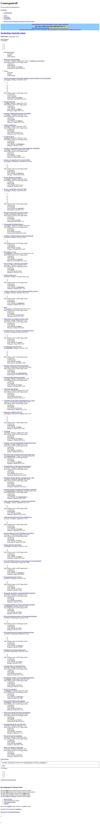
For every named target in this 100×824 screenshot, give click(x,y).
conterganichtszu (22, 373)
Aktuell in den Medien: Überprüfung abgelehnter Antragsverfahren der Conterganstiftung (27, 78)
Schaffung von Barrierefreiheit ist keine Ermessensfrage (18, 236)
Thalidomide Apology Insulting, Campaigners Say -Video (19, 478)
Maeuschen (21, 287)
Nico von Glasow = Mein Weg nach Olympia (16, 263)
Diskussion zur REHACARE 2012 (13, 412)
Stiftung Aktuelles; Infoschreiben (12, 545)
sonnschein (12, 36)
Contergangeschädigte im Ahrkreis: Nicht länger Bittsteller (19, 604)
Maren (8, 103)
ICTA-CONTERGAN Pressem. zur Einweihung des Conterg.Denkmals (22, 561)
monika (20, 97)
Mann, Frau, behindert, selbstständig (13, 747)
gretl (19, 361)
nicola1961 (20, 208)
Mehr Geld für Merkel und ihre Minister (14, 701)
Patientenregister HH (9, 101)
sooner (8, 126)
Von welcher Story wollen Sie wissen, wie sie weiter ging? (19, 454)
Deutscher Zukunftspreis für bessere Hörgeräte (16, 365)
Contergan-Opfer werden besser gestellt (14, 377)
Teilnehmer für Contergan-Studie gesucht (15, 650)
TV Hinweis (7, 431)
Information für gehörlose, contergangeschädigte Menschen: (20, 593)
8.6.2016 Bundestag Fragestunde (12, 177)
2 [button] (4, 45)
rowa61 (8, 115)
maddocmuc (9, 253)
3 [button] (4, 46)
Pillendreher (21, 144)
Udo (19, 155)
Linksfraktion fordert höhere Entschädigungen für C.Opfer (19, 400)
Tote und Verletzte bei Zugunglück (13, 736)
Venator (8, 79)
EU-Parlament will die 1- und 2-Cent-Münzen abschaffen (19, 677)
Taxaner (8, 179)
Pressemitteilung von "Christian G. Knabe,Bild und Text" (19, 330)
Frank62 (20, 67)
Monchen (20, 645)
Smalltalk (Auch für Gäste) (37, 61)
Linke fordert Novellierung (11, 389)
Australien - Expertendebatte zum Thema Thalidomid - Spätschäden (22, 148)
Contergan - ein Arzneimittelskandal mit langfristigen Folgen (20, 443)
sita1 (19, 513)
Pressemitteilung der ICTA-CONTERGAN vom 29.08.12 (19, 533)
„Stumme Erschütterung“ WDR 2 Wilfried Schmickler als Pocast (21, 291)
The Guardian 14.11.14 (10, 252)
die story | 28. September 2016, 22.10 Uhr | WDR (17, 160)
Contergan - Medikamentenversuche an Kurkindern (17, 113)
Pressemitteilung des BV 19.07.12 (13, 577)
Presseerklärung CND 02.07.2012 (13, 346)
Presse (8, 265)
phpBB (9, 806)
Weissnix (20, 185)
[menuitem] (5, 15)
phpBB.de (18, 809)
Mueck (17, 36)
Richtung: (40, 762)
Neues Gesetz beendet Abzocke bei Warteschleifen (17, 712)
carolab (20, 342)
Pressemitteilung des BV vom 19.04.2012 (15, 724)
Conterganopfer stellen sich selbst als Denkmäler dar (18, 517)
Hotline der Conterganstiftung (12, 59)
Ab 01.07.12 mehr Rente (10, 689)
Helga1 (19, 326)
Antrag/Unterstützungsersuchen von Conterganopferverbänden (20, 616)
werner (8, 379)
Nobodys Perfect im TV (10, 275)
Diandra (8, 502)
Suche (5, 307)
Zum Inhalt (4, 10)
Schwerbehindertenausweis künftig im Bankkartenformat (19, 632)
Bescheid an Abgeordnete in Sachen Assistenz (16, 212)
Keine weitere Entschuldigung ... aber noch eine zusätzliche (19, 501)
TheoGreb (20, 173)
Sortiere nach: (25, 762)
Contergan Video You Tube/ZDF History (14, 666)
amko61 (20, 120)
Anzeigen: (9, 762)
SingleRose (21, 572)
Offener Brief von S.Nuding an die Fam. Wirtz (16, 319)
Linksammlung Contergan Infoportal (13, 224)
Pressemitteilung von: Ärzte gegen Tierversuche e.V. (17, 466)
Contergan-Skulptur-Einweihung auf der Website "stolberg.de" (20, 489)
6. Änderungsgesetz (9, 136)
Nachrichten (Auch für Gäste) (13, 33)
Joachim (20, 259)
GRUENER (9, 348)
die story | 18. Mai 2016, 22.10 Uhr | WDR (15, 189)
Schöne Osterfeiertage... (10, 125)
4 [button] (4, 48)
